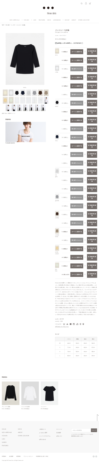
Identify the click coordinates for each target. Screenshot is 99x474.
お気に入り (59, 436)
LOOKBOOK (57, 20)
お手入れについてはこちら (62, 326)
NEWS (49, 20)
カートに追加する (77, 51)
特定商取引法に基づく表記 (42, 456)
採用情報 (18, 456)
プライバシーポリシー (28, 456)
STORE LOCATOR (83, 20)
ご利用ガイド (42, 429)
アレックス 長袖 (6, 406)
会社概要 (11, 456)
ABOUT (74, 20)
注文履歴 (58, 432)
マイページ (59, 429)
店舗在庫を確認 (92, 51)
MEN (34, 20)
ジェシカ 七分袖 (25, 406)
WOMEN (26, 20)
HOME (4, 429)
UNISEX (4, 442)
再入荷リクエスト (77, 69)
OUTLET (67, 20)
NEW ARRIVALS (14, 20)
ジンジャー (43, 406)
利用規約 (4, 456)
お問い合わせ (42, 439)
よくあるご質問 (43, 432)
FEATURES (42, 20)
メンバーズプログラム (45, 436)
